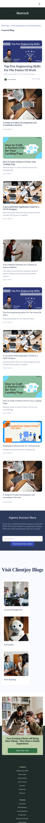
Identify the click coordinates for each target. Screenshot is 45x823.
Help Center (22, 774)
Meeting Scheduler (22, 819)
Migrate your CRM (22, 771)
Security (22, 786)
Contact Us (22, 789)
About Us (22, 793)
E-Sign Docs (22, 815)
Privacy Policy (22, 778)
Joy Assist (22, 804)
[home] (8, 3)
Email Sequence (22, 811)
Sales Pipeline (22, 807)
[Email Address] (22, 538)
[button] (39, 4)
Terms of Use (22, 782)
